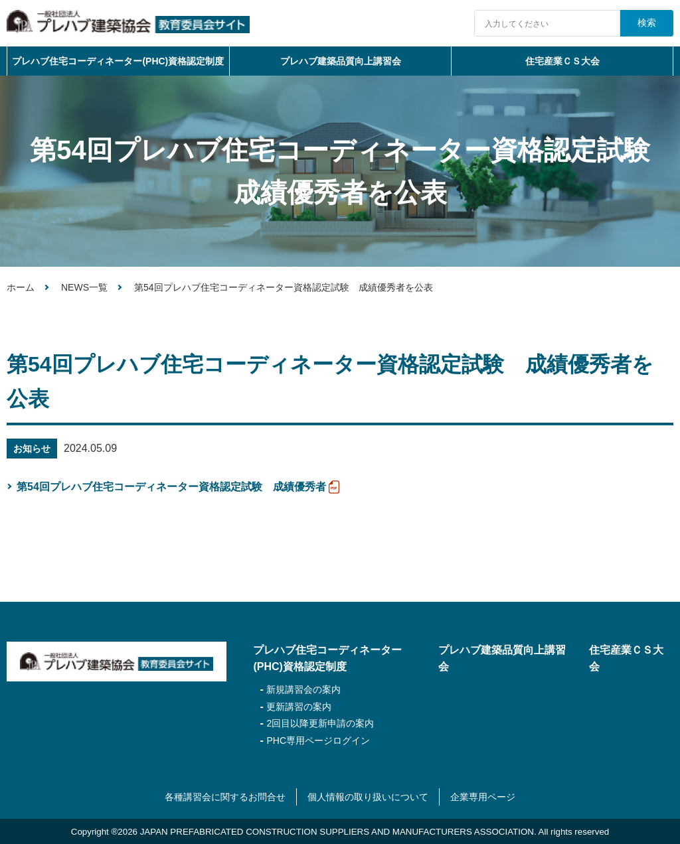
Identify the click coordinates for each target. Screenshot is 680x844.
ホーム (21, 287)
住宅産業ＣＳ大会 (562, 61)
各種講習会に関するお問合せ (225, 797)
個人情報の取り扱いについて (367, 797)
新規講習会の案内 (303, 689)
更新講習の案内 (298, 706)
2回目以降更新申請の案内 (320, 723)
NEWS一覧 (84, 287)
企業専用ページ (482, 797)
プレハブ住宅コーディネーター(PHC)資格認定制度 (118, 61)
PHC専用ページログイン (318, 740)
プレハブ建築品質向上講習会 (340, 61)
